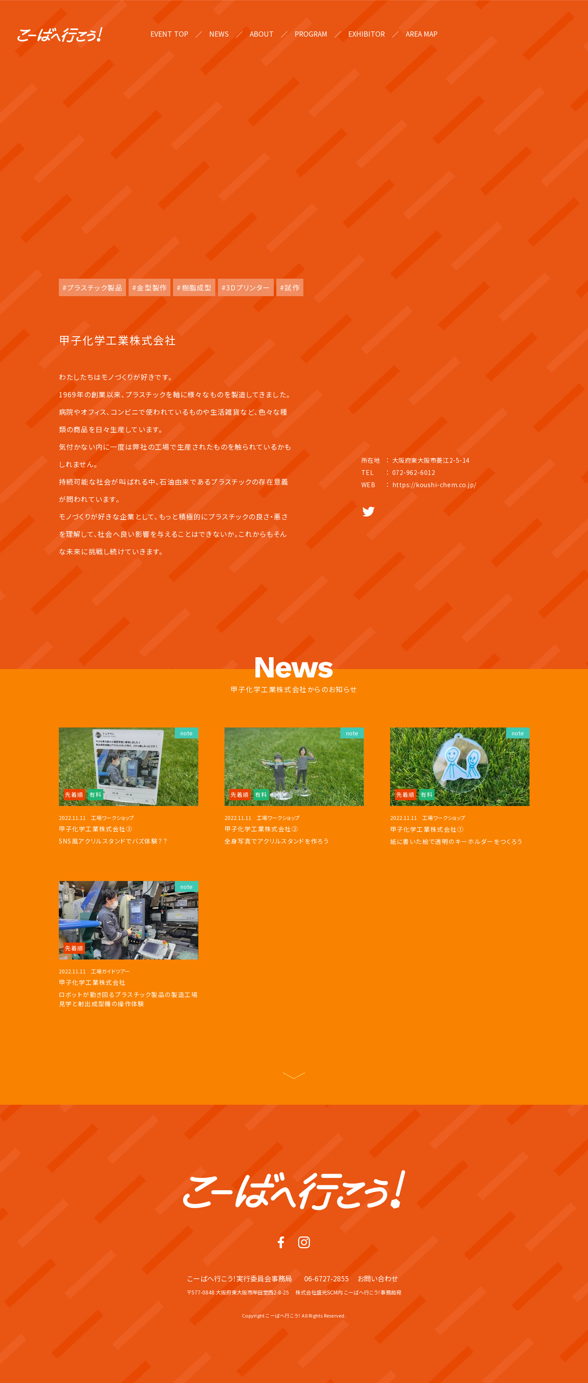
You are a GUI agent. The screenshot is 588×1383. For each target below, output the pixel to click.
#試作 (290, 287)
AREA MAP (422, 33)
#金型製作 (149, 287)
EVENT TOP (169, 33)
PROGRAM (311, 33)
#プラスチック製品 (92, 287)
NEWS (219, 33)
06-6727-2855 (326, 1290)
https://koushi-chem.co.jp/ (434, 484)
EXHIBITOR (366, 33)
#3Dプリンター (245, 287)
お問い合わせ (377, 1290)
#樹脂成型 (194, 287)
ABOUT (262, 33)
